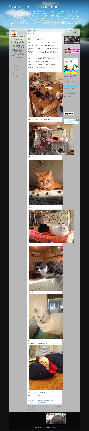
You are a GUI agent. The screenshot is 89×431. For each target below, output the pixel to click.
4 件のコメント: (31, 402)
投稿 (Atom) (33, 409)
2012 (14, 74)
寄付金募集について (68, 81)
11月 (15, 64)
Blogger (53, 427)
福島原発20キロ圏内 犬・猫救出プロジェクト (35, 6)
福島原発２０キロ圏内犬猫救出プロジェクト (19, 37)
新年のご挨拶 (32, 33)
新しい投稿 (31, 407)
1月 (15, 68)
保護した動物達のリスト (69, 96)
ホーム (45, 407)
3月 (15, 66)
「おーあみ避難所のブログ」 (70, 92)
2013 (14, 72)
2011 (14, 76)
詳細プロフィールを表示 (16, 57)
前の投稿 (58, 407)
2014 (14, 62)
